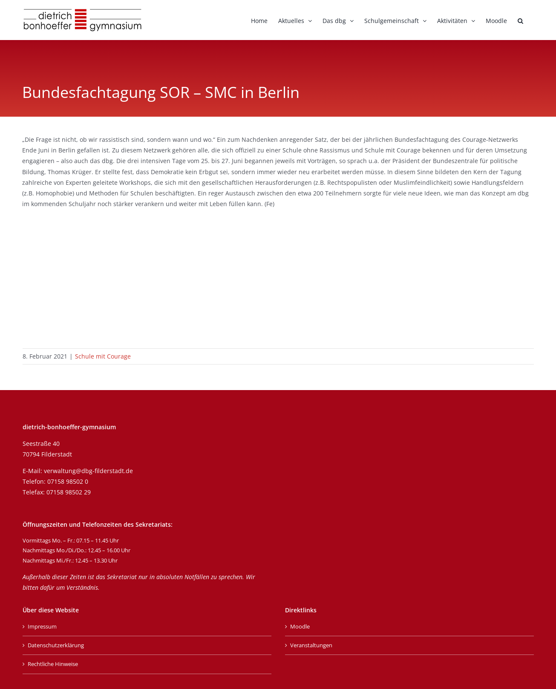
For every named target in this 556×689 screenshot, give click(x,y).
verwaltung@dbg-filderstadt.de (88, 471)
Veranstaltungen (311, 645)
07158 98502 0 (67, 481)
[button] (520, 20)
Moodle (300, 626)
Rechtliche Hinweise (53, 664)
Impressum (42, 626)
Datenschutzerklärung (56, 645)
